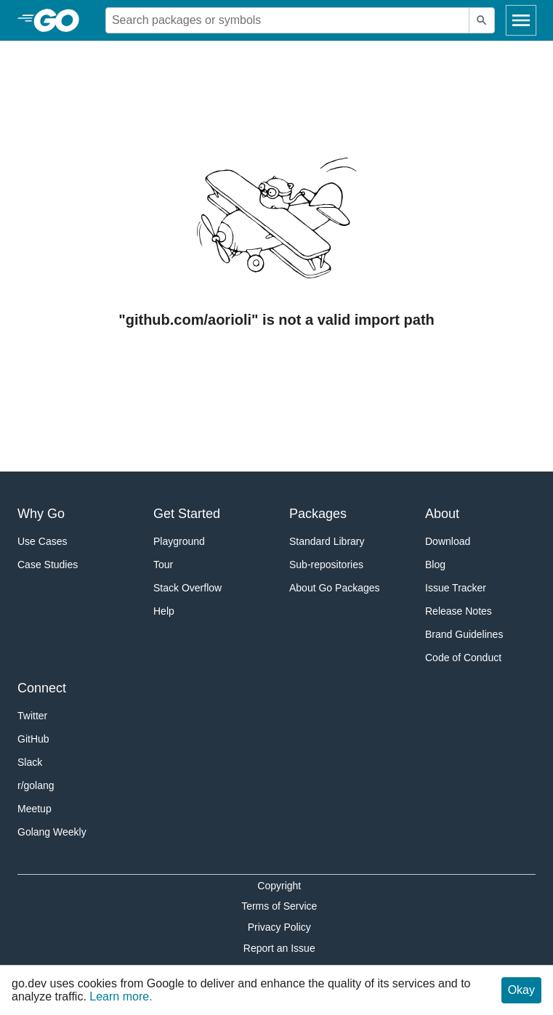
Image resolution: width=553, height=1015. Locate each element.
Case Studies (47, 564)
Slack (29, 762)
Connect (41, 688)
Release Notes (458, 611)
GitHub (33, 739)
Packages (318, 513)
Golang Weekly (51, 832)
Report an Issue (279, 948)
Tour (163, 564)
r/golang (36, 785)
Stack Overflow (187, 588)
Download (447, 541)
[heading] (61, 20)
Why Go (41, 513)
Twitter (32, 715)
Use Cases (42, 541)
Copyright (279, 885)
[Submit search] (482, 20)
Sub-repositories (326, 564)
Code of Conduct (463, 657)
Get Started (186, 513)
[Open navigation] (521, 20)
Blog (435, 564)
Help (163, 611)
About (442, 513)
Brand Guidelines (464, 634)
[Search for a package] (287, 20)
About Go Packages (334, 588)
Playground (179, 541)
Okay (521, 990)
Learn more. (120, 996)
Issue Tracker (455, 588)
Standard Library (327, 541)
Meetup (34, 808)
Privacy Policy (279, 927)
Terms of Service (279, 906)
